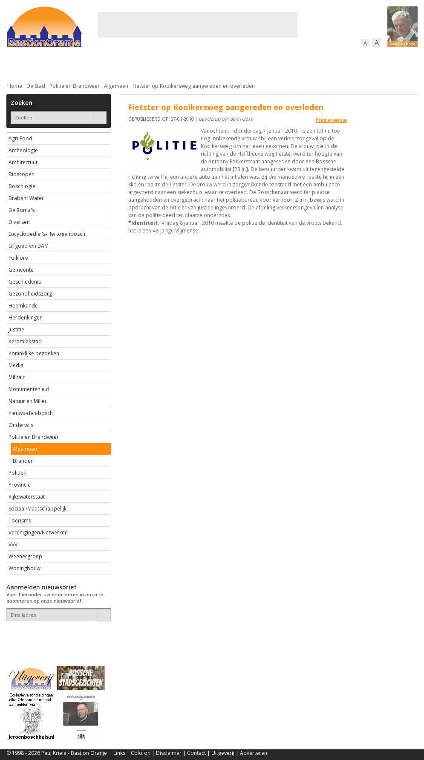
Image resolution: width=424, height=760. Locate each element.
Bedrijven (211, 64)
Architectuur (23, 162)
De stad (52, 64)
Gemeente (21, 269)
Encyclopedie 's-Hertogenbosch (47, 234)
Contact (196, 753)
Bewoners (135, 64)
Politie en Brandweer (74, 86)
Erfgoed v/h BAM (29, 245)
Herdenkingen (26, 317)
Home (14, 86)
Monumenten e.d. (30, 389)
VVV (13, 544)
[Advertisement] (197, 25)
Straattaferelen (353, 64)
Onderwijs (21, 425)
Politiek (17, 472)
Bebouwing (92, 64)
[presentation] (56, 636)
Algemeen (116, 86)
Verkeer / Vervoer (262, 64)
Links (119, 753)
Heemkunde (23, 305)
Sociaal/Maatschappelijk (37, 508)
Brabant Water (26, 198)
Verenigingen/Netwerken (38, 532)
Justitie (16, 329)
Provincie (20, 484)
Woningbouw (24, 568)
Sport (308, 64)
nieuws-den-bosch (31, 413)
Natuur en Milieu (28, 401)
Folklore (18, 257)
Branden (23, 460)
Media (16, 365)
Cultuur (173, 64)
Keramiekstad (25, 341)
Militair (17, 377)
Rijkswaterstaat (27, 496)
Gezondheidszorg (30, 293)
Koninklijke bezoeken (34, 353)
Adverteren (253, 753)
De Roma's (22, 210)
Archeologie (23, 150)
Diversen (19, 222)
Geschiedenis (25, 281)
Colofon (140, 753)
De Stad (35, 86)
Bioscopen (22, 174)
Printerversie (331, 120)
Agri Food (20, 138)
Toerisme (20, 520)
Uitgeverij (222, 753)
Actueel (17, 64)
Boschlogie (22, 186)
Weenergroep (25, 556)
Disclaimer (169, 753)
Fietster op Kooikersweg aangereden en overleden (194, 86)
